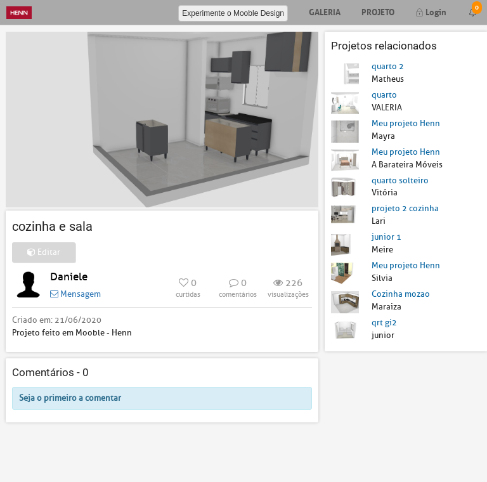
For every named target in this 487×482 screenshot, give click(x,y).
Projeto (377, 11)
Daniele (69, 276)
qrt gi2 (384, 322)
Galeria (325, 11)
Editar (43, 252)
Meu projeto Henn (406, 123)
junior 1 (386, 236)
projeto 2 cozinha (405, 208)
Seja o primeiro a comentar (70, 398)
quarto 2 (388, 66)
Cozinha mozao (401, 294)
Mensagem (75, 294)
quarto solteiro (400, 180)
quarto (384, 94)
